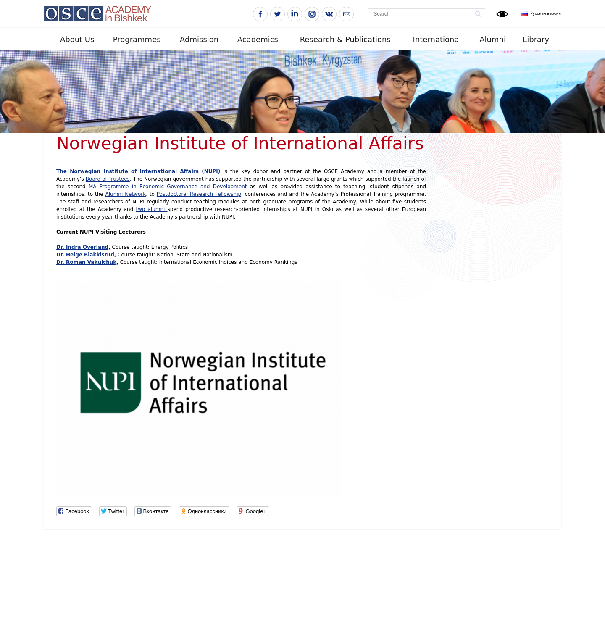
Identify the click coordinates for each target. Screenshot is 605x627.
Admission (199, 39)
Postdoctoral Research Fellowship (199, 194)
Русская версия (545, 13)
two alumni (151, 209)
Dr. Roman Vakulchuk (86, 262)
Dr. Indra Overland (82, 247)
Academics (257, 39)
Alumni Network (125, 194)
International (437, 39)
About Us (77, 39)
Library (536, 39)
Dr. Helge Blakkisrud (85, 255)
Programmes (137, 39)
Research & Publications (345, 39)
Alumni (492, 39)
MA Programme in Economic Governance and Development (169, 187)
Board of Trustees (108, 179)
